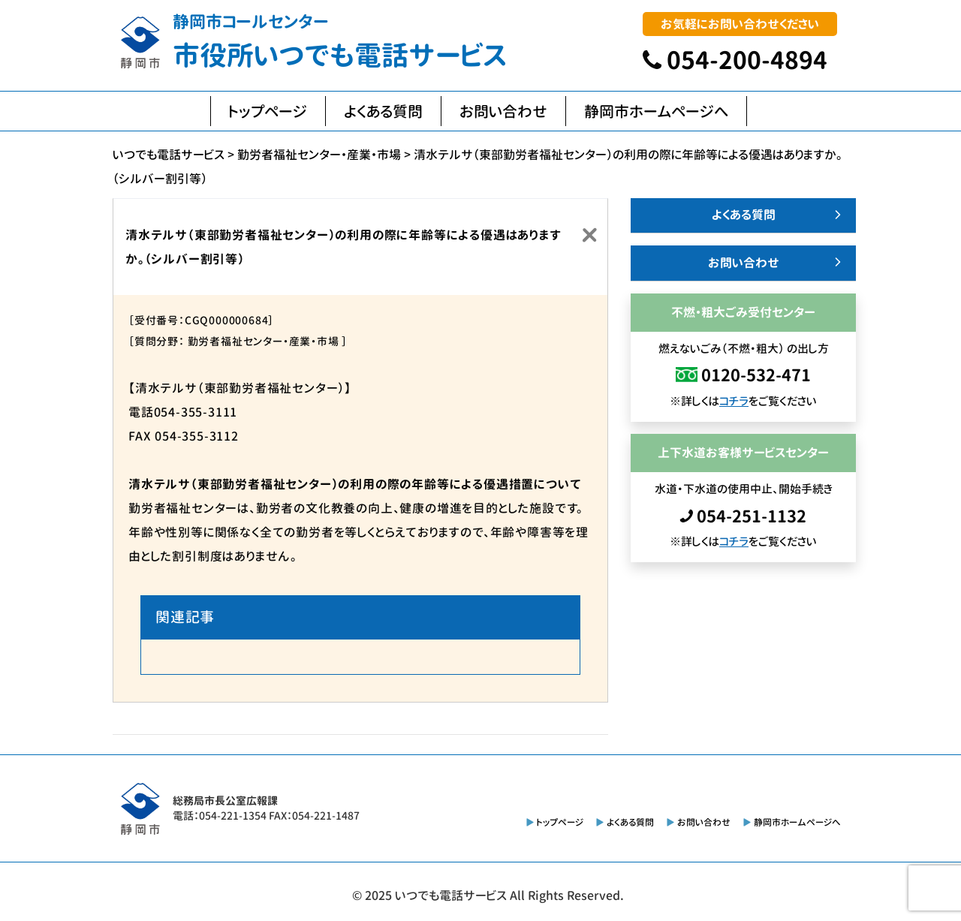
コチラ (734, 401)
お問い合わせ (503, 111)
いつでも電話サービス (451, 895)
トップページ (268, 111)
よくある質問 (383, 111)
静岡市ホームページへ (656, 111)
